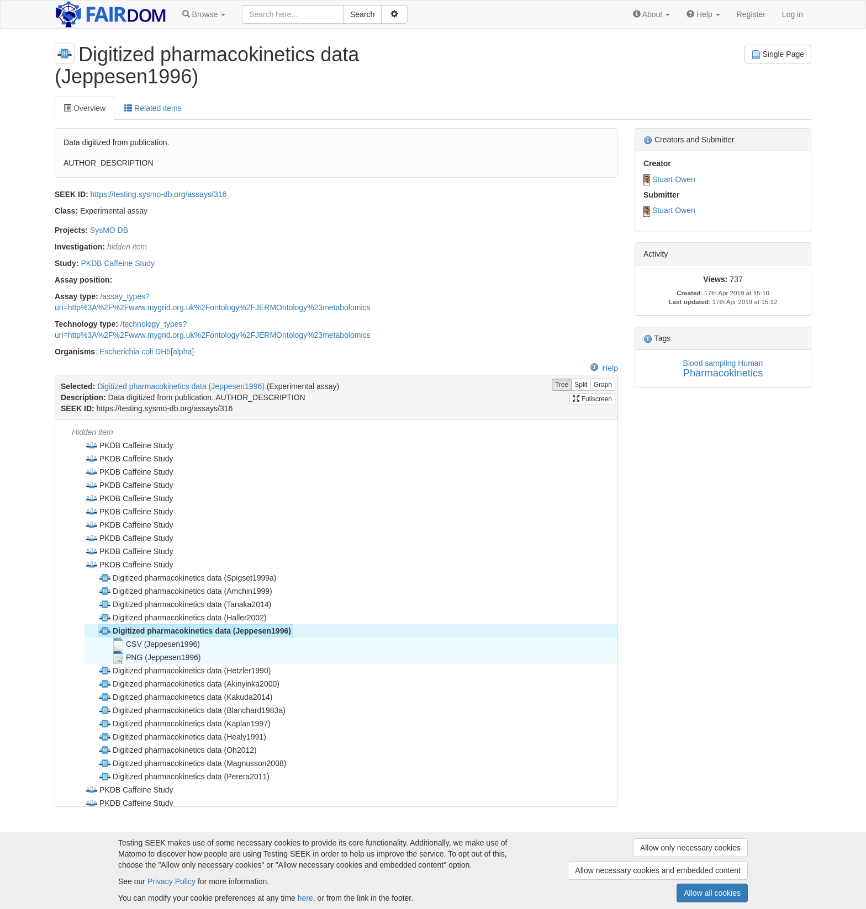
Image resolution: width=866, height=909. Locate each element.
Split (580, 385)
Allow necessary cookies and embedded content (658, 870)
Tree (561, 385)
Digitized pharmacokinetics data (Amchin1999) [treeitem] (185, 591)
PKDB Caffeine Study (118, 263)
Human (750, 363)
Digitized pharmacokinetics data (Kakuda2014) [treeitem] (185, 697)
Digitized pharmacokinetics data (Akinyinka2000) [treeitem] (188, 683)
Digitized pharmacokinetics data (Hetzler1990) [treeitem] (184, 670)
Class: (66, 210)
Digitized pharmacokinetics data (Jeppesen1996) (181, 386)
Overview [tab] (84, 108)
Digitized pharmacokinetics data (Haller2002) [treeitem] (182, 617)
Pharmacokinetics (723, 373)
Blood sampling (709, 363)
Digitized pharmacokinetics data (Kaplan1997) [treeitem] (184, 723)
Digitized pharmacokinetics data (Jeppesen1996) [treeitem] (194, 630)
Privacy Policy (171, 881)
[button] (204, 14)
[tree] (336, 613)
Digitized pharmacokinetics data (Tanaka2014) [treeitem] (184, 604)
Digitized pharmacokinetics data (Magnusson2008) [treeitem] (192, 763)
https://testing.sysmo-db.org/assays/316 (159, 194)
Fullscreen (592, 399)
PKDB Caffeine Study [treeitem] (129, 445)
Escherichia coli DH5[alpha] (146, 351)
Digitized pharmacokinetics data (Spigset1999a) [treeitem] (187, 577)
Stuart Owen (673, 179)
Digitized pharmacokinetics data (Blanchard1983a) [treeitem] (192, 710)
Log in (792, 14)
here (305, 898)
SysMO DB (109, 230)
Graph (603, 385)
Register (751, 14)
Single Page (778, 54)
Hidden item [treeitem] (92, 432)
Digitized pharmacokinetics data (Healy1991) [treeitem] (182, 736)
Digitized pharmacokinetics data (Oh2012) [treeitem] (177, 750)
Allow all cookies (712, 893)
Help (604, 368)
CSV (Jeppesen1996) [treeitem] (156, 644)
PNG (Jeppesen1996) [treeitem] (156, 657)
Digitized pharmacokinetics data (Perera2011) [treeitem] (184, 776)
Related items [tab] (152, 108)
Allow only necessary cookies (690, 847)
